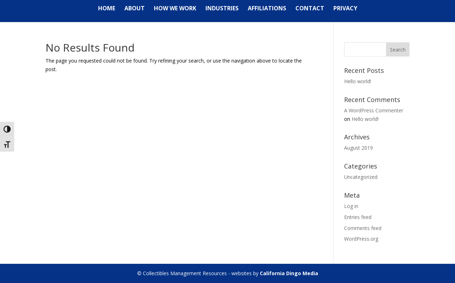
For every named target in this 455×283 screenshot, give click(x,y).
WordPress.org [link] (361, 238)
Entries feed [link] (357, 217)
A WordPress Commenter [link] (373, 110)
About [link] (134, 9)
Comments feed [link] (362, 228)
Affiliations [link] (267, 9)
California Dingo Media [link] (289, 273)
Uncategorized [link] (361, 176)
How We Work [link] (175, 9)
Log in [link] (351, 206)
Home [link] (106, 9)
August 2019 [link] (358, 147)
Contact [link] (309, 9)
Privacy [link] (345, 9)
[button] (398, 49)
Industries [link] (222, 9)
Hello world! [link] (357, 81)
